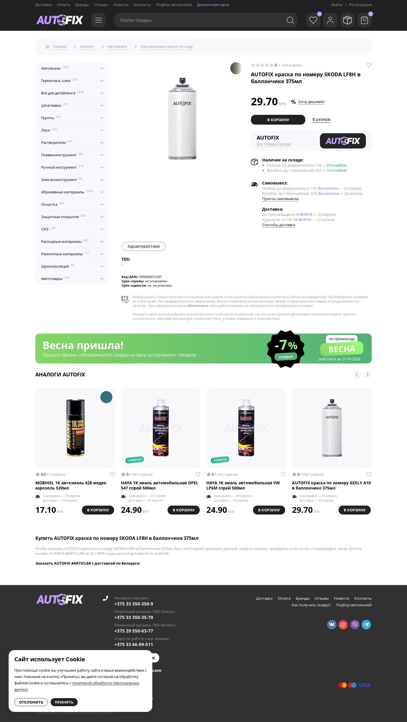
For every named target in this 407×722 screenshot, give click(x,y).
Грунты (51, 116)
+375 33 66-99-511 (133, 642)
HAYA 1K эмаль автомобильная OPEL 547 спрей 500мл (159, 483)
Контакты (142, 4)
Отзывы (101, 4)
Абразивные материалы (67, 190)
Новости (120, 4)
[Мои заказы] (346, 20)
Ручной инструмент (62, 165)
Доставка (43, 4)
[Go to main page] (59, 20)
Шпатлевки (54, 103)
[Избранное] (308, 20)
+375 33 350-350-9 (133, 602)
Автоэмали (55, 66)
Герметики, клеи (59, 78)
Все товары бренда (274, 141)
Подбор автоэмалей (174, 4)
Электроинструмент (61, 177)
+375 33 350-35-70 (133, 615)
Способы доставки (278, 222)
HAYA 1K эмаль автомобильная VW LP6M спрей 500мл (243, 483)
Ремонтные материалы (65, 252)
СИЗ (48, 227)
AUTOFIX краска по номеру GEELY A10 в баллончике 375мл (331, 483)
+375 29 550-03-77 (133, 629)
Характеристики (144, 244)
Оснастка (52, 202)
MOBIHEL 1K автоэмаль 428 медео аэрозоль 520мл (70, 483)
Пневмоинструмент (62, 153)
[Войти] (327, 20)
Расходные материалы (65, 239)
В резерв (321, 117)
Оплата (63, 4)
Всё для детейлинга (62, 91)
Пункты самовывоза (280, 196)
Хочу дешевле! (311, 99)
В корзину (278, 117)
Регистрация (360, 4)
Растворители (57, 140)
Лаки (49, 128)
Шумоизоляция (57, 264)
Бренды (82, 4)
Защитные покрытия (63, 215)
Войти (336, 4)
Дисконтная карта (213, 4)
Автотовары (55, 276)
